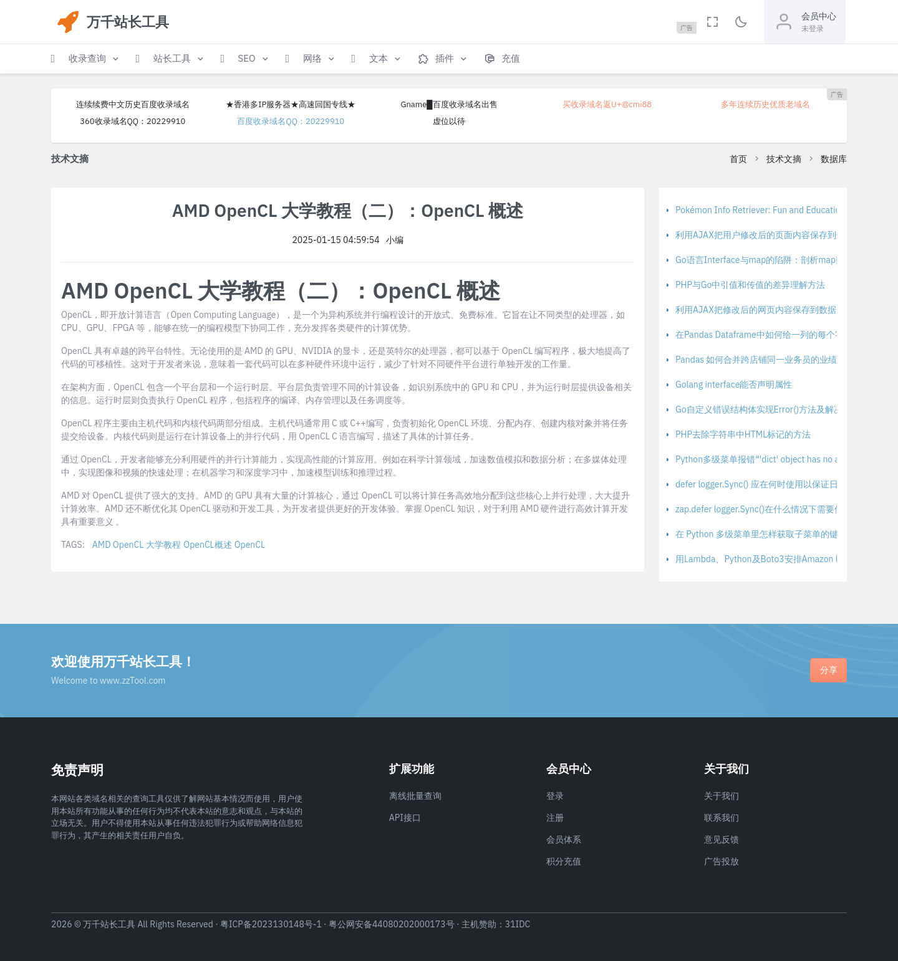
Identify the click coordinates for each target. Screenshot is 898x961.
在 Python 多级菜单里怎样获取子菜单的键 (756, 534)
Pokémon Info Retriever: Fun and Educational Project (778, 210)
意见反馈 (721, 839)
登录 (555, 795)
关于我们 (721, 795)
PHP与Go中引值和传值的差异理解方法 (750, 284)
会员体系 (563, 839)
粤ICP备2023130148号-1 (271, 924)
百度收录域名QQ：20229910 (290, 121)
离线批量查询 (415, 795)
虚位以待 (449, 121)
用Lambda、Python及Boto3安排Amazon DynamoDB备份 (786, 559)
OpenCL (249, 544)
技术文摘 (783, 159)
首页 (738, 159)
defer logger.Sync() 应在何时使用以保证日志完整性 (774, 484)
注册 (555, 817)
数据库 (834, 159)
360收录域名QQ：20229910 (132, 121)
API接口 (405, 817)
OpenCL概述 (207, 544)
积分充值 (563, 861)
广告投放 (721, 861)
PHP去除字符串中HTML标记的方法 (743, 434)
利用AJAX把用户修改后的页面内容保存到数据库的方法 (782, 235)
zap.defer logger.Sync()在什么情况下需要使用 (763, 509)
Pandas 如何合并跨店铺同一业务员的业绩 (756, 359)
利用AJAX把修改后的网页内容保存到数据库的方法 (773, 309)
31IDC (518, 924)
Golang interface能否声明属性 (733, 384)
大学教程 (163, 544)
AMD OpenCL (117, 544)
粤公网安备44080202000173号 (392, 924)
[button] (86, 59)
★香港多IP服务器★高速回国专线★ (290, 104)
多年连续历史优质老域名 (765, 104)
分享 (829, 670)
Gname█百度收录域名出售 (448, 104)
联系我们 (721, 817)
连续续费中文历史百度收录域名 (133, 104)
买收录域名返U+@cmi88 (607, 104)
